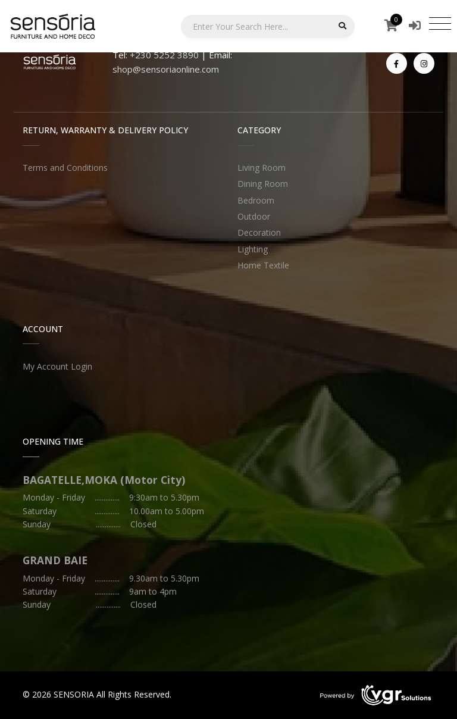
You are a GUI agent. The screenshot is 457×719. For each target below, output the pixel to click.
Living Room (261, 167)
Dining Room (262, 183)
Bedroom (255, 200)
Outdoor (253, 216)
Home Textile (263, 265)
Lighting (252, 249)
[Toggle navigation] (440, 23)
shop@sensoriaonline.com (165, 69)
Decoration (259, 232)
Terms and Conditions (65, 167)
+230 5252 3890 (164, 55)
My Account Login (57, 366)
